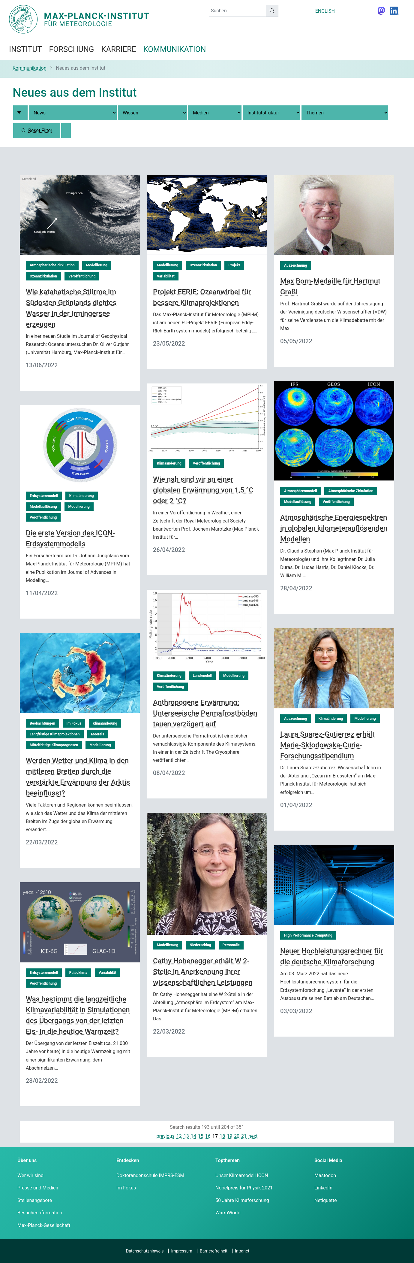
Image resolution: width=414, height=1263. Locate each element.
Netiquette (325, 1200)
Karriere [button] (118, 49)
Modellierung (96, 265)
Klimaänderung (169, 463)
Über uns (27, 1160)
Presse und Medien (37, 1188)
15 (200, 1136)
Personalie (231, 945)
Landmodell (202, 676)
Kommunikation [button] (174, 49)
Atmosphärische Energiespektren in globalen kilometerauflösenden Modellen (333, 528)
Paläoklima (78, 973)
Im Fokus (74, 723)
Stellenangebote (34, 1200)
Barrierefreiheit (213, 1251)
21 (244, 1136)
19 (229, 1136)
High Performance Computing (308, 935)
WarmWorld (228, 1213)
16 (208, 1136)
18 (222, 1136)
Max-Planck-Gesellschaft (43, 1225)
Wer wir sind (30, 1175)
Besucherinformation (39, 1213)
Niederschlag (200, 945)
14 (193, 1136)
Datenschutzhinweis (145, 1251)
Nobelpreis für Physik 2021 (244, 1188)
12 (179, 1136)
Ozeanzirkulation (43, 276)
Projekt (234, 265)
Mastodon (325, 1175)
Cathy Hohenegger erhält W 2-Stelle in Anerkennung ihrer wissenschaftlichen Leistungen (203, 972)
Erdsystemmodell (44, 496)
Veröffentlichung (81, 276)
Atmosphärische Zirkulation (52, 265)
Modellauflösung (297, 502)
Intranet (242, 1251)
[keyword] (237, 11)
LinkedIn (323, 1188)
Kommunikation (29, 68)
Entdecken (127, 1160)
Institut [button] (25, 49)
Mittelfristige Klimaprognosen (54, 745)
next (253, 1136)
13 (186, 1136)
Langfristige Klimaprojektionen (55, 734)
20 (236, 1136)
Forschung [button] (71, 49)
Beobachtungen (42, 723)
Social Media (328, 1160)
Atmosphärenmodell (300, 491)
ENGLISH (325, 11)
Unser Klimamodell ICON (241, 1175)
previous (165, 1136)
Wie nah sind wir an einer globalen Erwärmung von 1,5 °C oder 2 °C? (203, 490)
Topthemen (227, 1160)
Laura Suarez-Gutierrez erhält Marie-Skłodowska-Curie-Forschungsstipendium (327, 745)
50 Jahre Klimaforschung (242, 1200)
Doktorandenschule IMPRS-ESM (150, 1175)
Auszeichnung (295, 265)
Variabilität (166, 276)
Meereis (97, 734)
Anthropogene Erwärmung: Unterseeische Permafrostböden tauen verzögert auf (205, 713)
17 (215, 1136)
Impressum (181, 1251)
